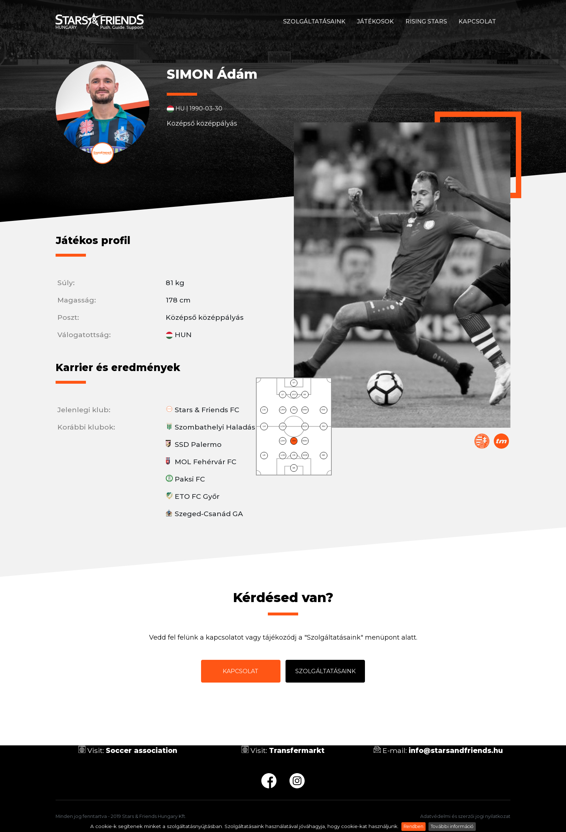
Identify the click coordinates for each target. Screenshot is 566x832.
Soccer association (141, 750)
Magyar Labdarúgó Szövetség (481, 441)
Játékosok (375, 21)
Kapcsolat (477, 21)
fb (269, 780)
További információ (452, 826)
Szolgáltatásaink (314, 21)
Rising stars (426, 21)
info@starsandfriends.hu (456, 750)
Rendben (413, 826)
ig (297, 780)
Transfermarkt (501, 441)
